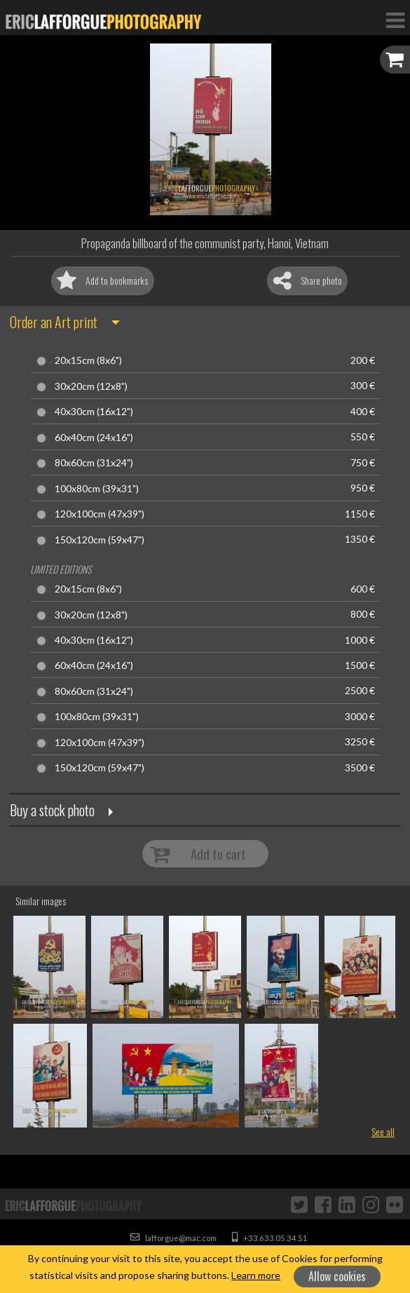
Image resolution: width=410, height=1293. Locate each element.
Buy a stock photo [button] (52, 809)
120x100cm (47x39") (99, 514)
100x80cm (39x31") (97, 488)
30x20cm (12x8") (91, 386)
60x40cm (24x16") (94, 437)
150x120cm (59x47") (99, 540)
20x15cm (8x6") (88, 360)
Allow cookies (337, 1276)
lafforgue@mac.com (173, 1238)
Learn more (255, 1275)
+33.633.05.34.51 (270, 1238)
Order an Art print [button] (53, 321)
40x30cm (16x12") (94, 411)
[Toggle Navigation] (395, 19)
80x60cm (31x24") (94, 462)
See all (383, 1131)
